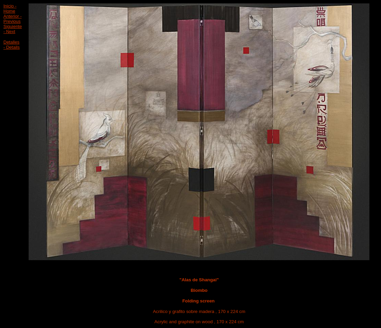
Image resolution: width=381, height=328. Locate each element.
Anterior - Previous (12, 19)
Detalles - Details (11, 45)
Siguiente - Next (12, 29)
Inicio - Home (9, 8)
